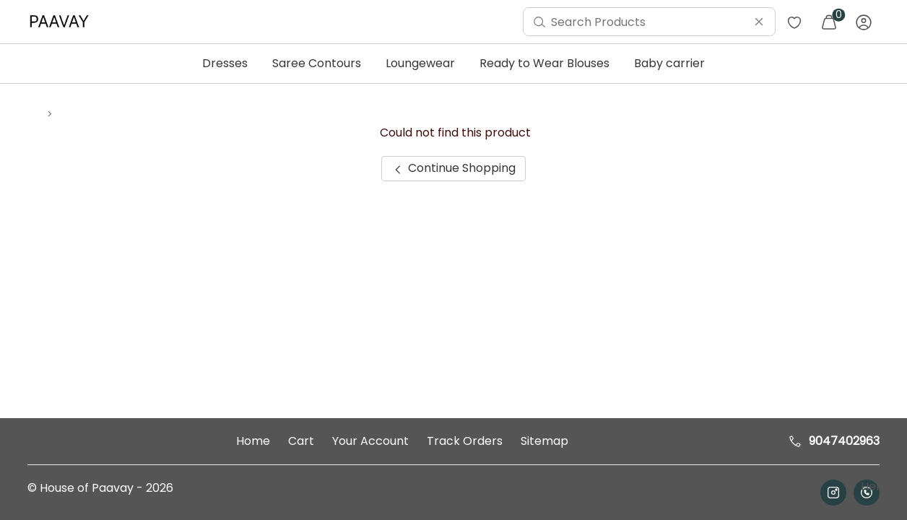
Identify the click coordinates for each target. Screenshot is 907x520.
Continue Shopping (453, 168)
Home (253, 441)
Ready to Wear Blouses (544, 63)
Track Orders (465, 441)
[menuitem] (62, 21)
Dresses (225, 63)
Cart (301, 441)
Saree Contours (316, 63)
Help (872, 486)
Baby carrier (669, 63)
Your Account (370, 441)
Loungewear (420, 63)
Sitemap (544, 441)
